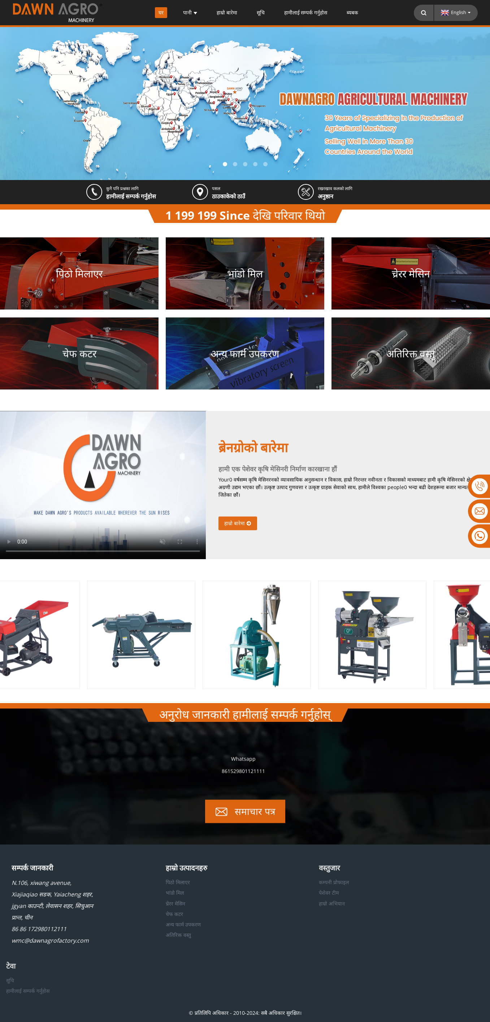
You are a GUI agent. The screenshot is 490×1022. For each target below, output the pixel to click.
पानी (190, 12)
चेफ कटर (152, 914)
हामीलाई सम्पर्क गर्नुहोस (306, 13)
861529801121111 (243, 776)
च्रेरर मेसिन (153, 903)
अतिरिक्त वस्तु (156, 934)
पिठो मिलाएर (155, 882)
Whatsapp (243, 764)
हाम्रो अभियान (306, 903)
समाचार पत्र (255, 817)
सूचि (261, 13)
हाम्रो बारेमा (227, 13)
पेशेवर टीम (303, 892)
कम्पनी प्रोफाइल (308, 882)
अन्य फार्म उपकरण (160, 924)
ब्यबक (352, 13)
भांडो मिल (152, 892)
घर (161, 13)
